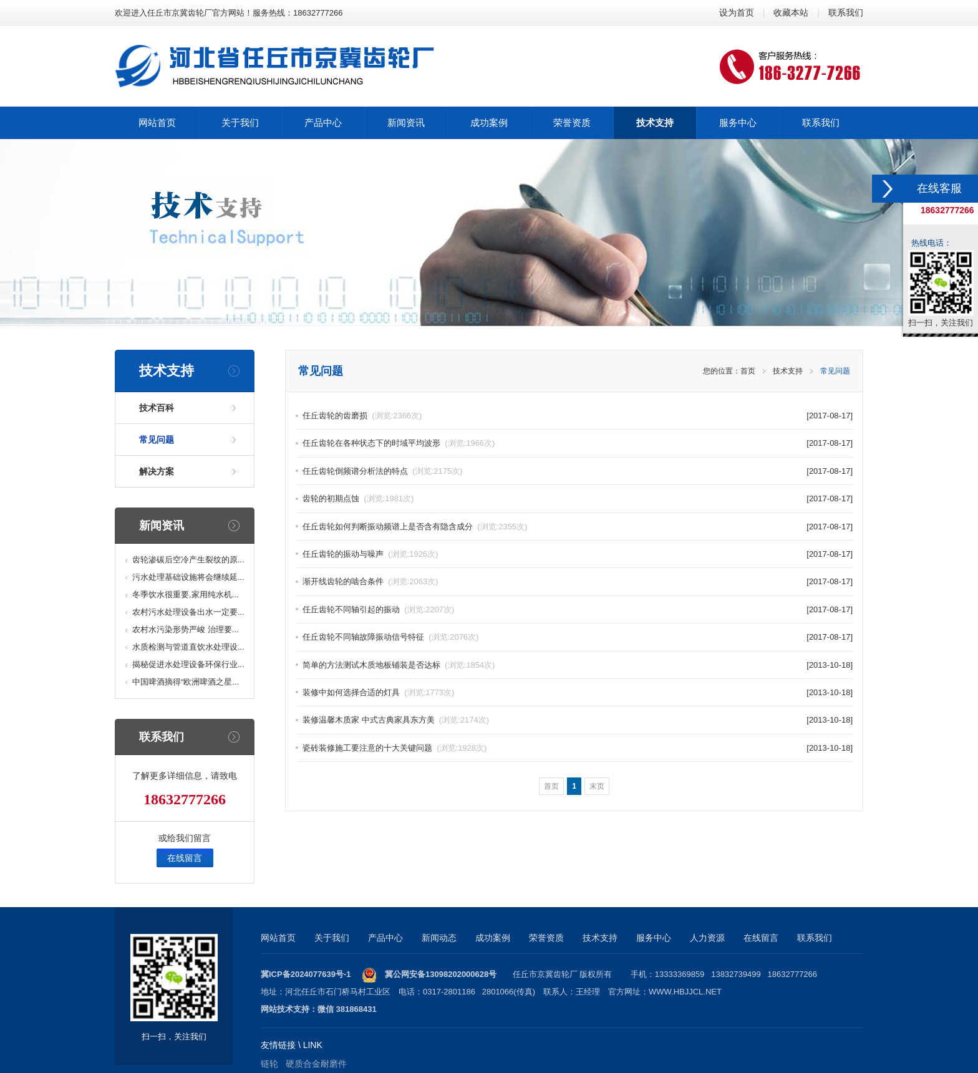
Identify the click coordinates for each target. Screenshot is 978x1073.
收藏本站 (790, 12)
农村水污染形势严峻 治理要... (185, 629)
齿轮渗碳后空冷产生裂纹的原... (188, 559)
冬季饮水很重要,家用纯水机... (185, 594)
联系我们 (845, 12)
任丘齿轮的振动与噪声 (370, 554)
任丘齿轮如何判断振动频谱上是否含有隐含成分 (415, 526)
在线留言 (184, 858)
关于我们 (331, 938)
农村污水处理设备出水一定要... (188, 612)
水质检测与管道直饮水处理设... (188, 647)
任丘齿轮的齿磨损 (362, 415)
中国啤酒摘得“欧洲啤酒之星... (185, 681)
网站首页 (278, 938)
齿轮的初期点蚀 (358, 498)
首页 (747, 371)
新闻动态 (439, 938)
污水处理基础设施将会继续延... (188, 577)
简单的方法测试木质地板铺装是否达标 (399, 665)
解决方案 (156, 471)
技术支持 (788, 371)
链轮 (269, 1064)
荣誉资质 (546, 938)
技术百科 (156, 408)
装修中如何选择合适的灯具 (378, 692)
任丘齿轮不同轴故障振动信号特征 (390, 637)
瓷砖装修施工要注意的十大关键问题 (395, 748)
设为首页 (736, 12)
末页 (596, 786)
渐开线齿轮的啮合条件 (370, 581)
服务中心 (653, 938)
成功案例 (492, 938)
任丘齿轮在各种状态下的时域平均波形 (399, 443)
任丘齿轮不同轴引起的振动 (378, 609)
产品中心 (385, 938)
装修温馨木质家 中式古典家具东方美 (396, 719)
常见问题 (156, 440)
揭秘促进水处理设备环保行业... (188, 664)
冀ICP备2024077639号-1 (306, 974)
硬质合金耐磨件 (316, 1064)
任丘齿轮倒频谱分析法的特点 (382, 471)
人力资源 (707, 938)
